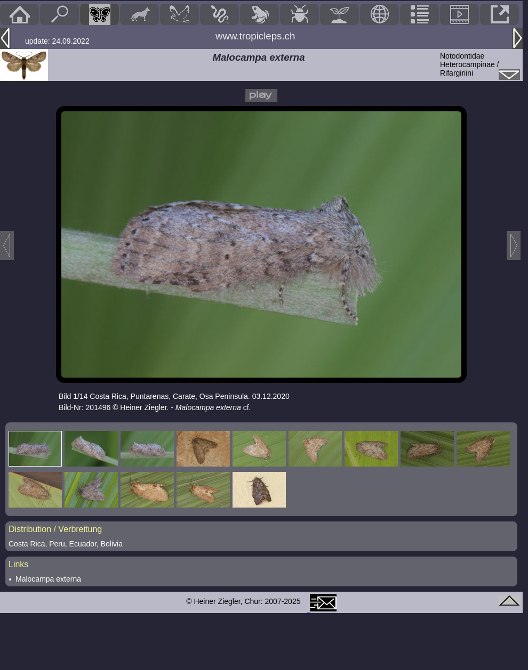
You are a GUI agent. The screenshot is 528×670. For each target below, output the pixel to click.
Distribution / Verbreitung (55, 529)
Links (18, 564)
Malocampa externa (48, 579)
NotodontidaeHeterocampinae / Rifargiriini (469, 64)
